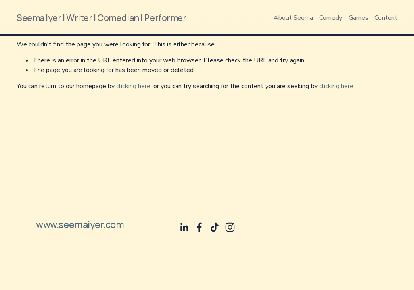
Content (385, 17)
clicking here (133, 86)
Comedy (330, 17)
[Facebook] (199, 227)
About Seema (293, 17)
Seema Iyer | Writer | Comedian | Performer (101, 17)
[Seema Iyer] (184, 227)
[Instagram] (230, 227)
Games (358, 17)
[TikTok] (215, 227)
